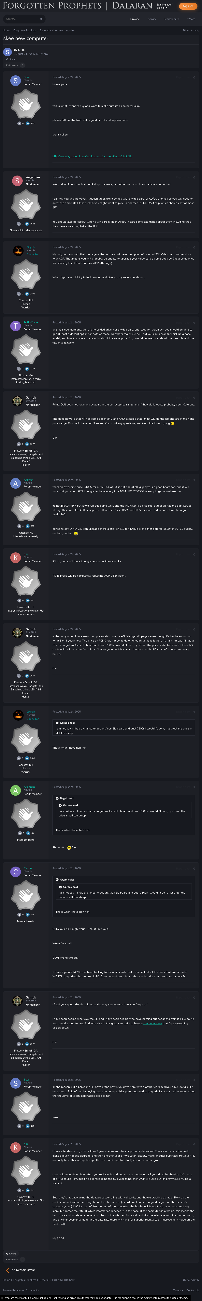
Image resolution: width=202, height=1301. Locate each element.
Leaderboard (171, 19)
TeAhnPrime (31, 322)
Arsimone (29, 787)
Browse (135, 19)
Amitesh (28, 480)
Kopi (26, 554)
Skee (21, 50)
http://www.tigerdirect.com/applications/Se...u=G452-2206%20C (92, 156)
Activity (152, 19)
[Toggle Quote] (57, 723)
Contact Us (192, 1290)
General (43, 54)
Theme (178, 1290)
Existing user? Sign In (165, 6)
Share (10, 59)
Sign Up (188, 6)
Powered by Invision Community (21, 1290)
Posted (66, 77)
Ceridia (28, 868)
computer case (152, 1023)
